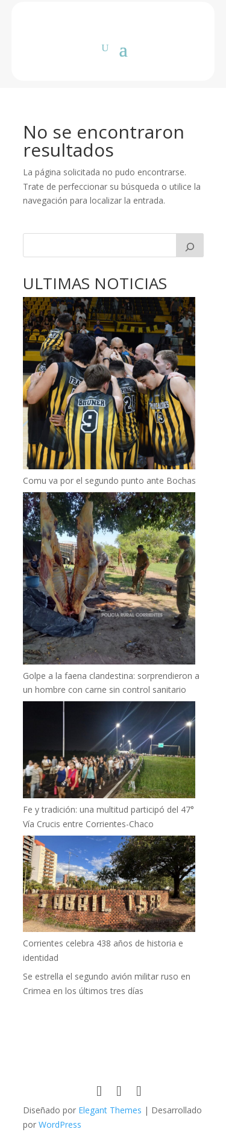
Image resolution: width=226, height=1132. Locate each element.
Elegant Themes (110, 1110)
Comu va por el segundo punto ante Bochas (109, 480)
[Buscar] (190, 245)
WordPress (60, 1124)
